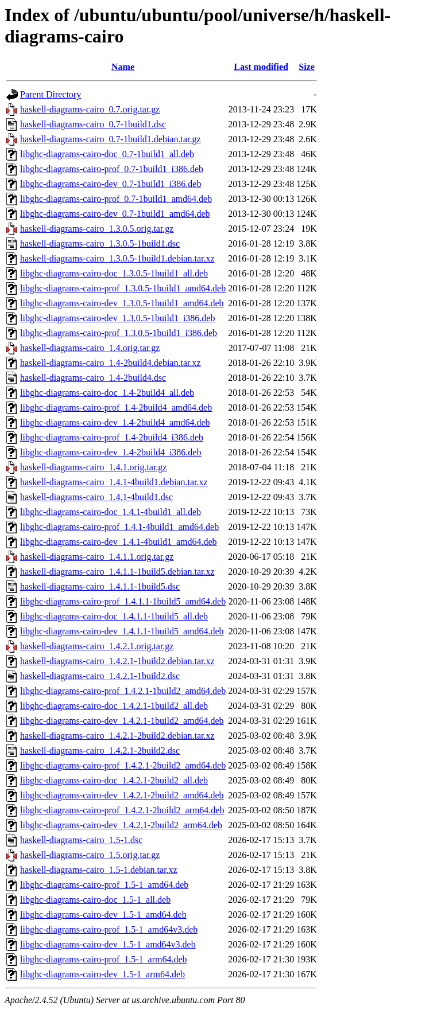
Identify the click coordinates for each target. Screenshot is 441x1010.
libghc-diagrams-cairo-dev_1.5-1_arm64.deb (102, 974)
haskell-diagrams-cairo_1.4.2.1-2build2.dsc (100, 750)
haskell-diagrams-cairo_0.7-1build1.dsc (93, 124)
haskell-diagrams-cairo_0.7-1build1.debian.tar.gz (110, 139)
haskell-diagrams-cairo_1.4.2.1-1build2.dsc (100, 676)
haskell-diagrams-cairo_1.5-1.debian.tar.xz (98, 870)
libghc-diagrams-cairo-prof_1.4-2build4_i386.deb (111, 437)
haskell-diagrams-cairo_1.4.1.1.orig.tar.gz (96, 556)
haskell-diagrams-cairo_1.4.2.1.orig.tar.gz (96, 646)
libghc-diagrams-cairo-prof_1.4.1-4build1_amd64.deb (119, 527)
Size (307, 67)
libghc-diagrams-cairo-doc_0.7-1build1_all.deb (107, 154)
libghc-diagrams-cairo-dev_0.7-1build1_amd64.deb (115, 214)
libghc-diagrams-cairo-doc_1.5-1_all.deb (95, 899)
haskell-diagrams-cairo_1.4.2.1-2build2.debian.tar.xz (117, 735)
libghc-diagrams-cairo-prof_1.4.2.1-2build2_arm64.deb (122, 810)
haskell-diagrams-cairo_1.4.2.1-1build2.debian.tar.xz (117, 661)
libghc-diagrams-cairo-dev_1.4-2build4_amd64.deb (115, 422)
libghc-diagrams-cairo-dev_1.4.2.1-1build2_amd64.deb (122, 721)
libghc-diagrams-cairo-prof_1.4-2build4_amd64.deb (116, 407)
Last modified (261, 67)
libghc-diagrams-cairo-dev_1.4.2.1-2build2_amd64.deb (122, 795)
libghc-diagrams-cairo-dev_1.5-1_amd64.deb (103, 914)
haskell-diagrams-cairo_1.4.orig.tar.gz (90, 348)
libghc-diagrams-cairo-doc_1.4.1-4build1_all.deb (110, 512)
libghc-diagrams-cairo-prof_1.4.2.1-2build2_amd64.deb (123, 765)
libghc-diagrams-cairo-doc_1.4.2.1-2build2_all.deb (114, 780)
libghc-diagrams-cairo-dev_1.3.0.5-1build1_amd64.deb (122, 303)
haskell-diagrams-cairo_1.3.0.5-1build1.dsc (100, 243)
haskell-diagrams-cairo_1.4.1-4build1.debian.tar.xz (114, 482)
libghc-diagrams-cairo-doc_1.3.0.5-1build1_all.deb (114, 273)
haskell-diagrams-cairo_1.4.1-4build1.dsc (96, 497)
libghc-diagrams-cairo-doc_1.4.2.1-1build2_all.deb (114, 706)
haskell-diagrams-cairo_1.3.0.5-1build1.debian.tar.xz (117, 258)
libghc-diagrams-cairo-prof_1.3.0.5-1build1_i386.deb (118, 333)
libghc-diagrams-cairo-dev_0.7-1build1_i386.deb (110, 184)
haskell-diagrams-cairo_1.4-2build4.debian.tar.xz (110, 363)
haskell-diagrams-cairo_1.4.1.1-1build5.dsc (100, 586)
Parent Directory (50, 94)
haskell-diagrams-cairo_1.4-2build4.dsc (93, 378)
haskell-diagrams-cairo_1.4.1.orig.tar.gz (93, 467)
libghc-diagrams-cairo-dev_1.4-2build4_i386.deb (110, 452)
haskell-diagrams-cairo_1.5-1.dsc (81, 840)
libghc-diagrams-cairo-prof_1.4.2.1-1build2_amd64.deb (123, 691)
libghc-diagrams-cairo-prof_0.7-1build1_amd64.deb (116, 199)
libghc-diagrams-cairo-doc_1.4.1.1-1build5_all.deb (114, 616)
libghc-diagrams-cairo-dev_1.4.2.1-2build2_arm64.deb (121, 825)
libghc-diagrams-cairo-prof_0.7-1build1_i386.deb (111, 169)
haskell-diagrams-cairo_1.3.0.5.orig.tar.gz (96, 228)
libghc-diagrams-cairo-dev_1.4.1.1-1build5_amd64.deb (122, 631)
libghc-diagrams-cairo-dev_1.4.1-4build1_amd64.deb (118, 542)
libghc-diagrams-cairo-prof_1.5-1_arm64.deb (103, 959)
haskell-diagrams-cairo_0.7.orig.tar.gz (90, 109)
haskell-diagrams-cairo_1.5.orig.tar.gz (90, 855)
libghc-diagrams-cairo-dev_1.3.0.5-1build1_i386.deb (117, 318)
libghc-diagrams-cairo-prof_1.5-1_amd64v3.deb (109, 929)
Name (122, 67)
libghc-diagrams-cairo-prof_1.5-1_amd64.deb (104, 885)
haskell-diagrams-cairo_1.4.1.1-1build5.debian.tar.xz (117, 571)
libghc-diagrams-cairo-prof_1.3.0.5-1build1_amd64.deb (123, 288)
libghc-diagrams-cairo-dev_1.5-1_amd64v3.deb (108, 944)
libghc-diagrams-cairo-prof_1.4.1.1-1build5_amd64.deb (123, 601)
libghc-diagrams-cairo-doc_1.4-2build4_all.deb (107, 392)
